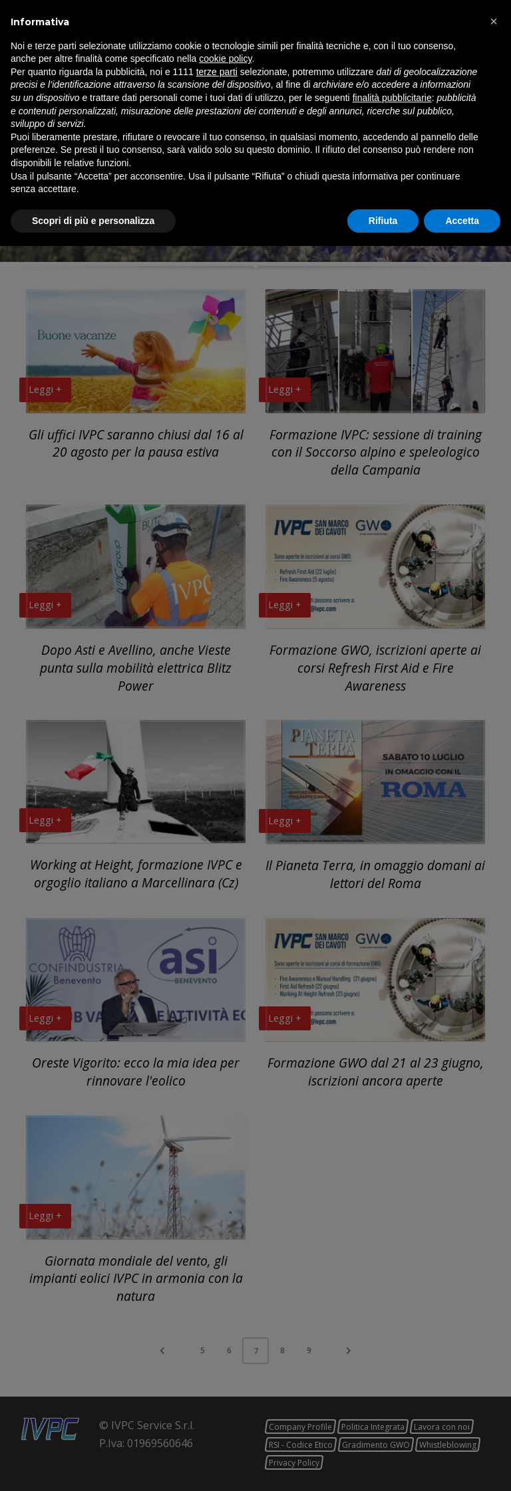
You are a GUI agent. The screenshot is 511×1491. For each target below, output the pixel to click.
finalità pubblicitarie (392, 1342)
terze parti (217, 1316)
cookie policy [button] (225, 1303)
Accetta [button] (462, 1465)
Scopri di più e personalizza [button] (93, 1465)
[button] (493, 1266)
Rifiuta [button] (383, 1465)
